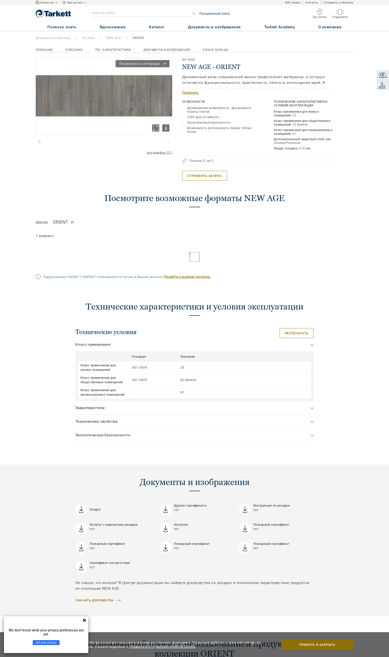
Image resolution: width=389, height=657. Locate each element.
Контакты (311, 2)
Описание (44, 50)
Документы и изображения (166, 50)
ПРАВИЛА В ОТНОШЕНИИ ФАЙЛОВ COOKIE (162, 647)
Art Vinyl (88, 38)
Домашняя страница (53, 38)
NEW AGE (113, 38)
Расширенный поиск (214, 13)
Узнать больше (215, 50)
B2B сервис (292, 2)
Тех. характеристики (113, 50)
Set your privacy (46, 642)
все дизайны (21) (159, 152)
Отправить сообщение (338, 2)
